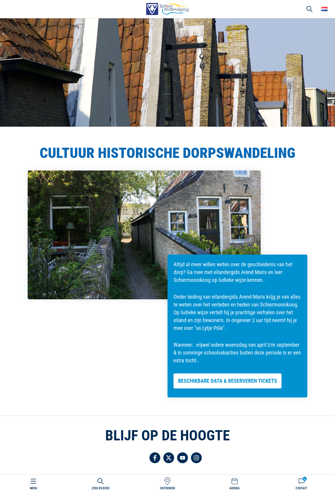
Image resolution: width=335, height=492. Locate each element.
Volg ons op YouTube (182, 457)
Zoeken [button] (309, 9)
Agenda (234, 488)
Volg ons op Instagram (196, 457)
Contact (301, 488)
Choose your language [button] (324, 9)
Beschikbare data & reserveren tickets (227, 381)
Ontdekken (167, 488)
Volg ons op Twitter (168, 457)
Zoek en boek (100, 488)
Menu (33, 488)
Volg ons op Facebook (154, 457)
